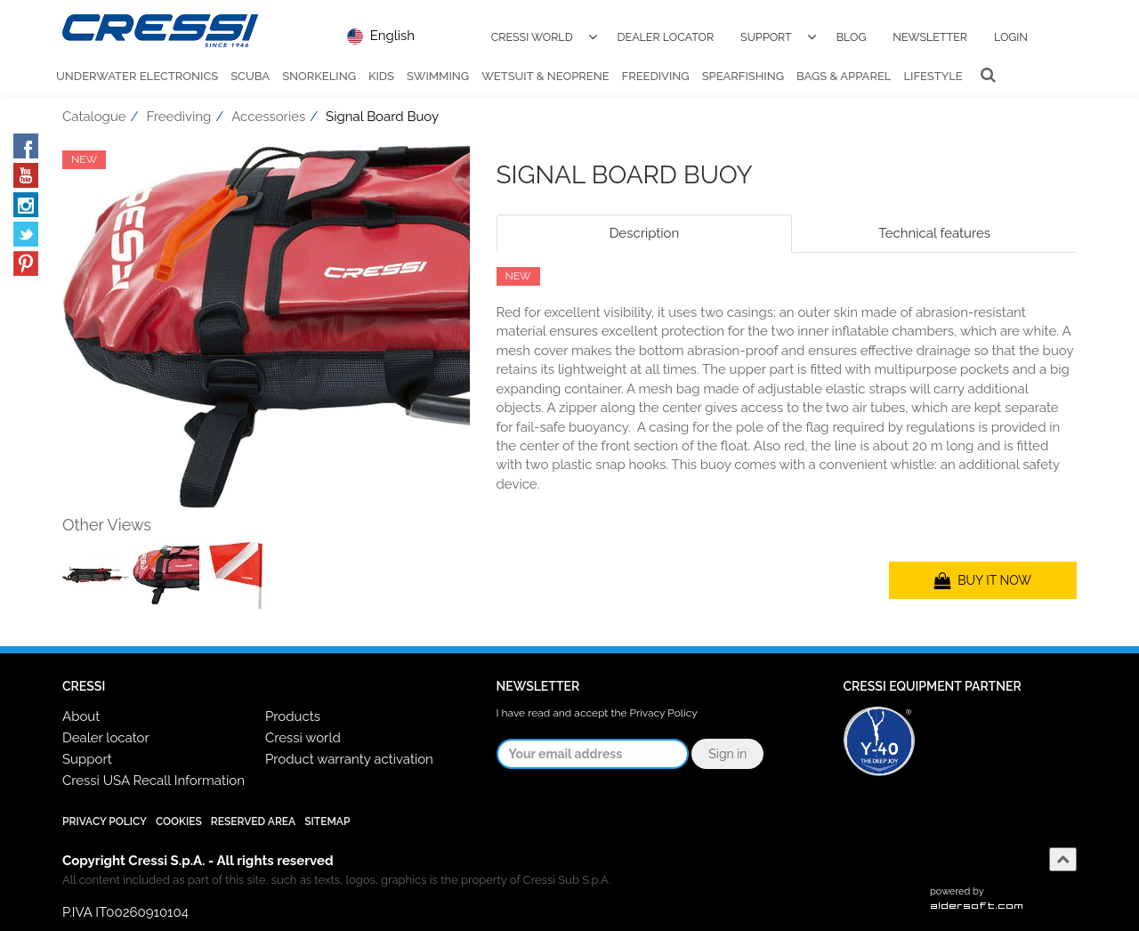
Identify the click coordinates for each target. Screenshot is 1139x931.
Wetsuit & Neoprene (545, 76)
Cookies (179, 821)
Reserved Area (253, 821)
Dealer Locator (666, 37)
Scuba (250, 76)
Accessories (268, 117)
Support (766, 37)
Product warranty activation (349, 759)
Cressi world (303, 738)
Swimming (438, 76)
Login (1011, 37)
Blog (851, 37)
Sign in (727, 754)
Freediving (656, 76)
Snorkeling (319, 76)
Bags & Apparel (843, 76)
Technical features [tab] (934, 233)
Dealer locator (105, 738)
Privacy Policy (664, 713)
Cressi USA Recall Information (153, 781)
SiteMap (327, 821)
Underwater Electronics (137, 76)
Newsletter (930, 37)
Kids (381, 76)
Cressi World (532, 37)
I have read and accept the (597, 713)
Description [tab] (645, 233)
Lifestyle (932, 76)
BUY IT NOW (982, 580)
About (81, 716)
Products (292, 716)
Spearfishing (743, 76)
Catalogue (94, 117)
